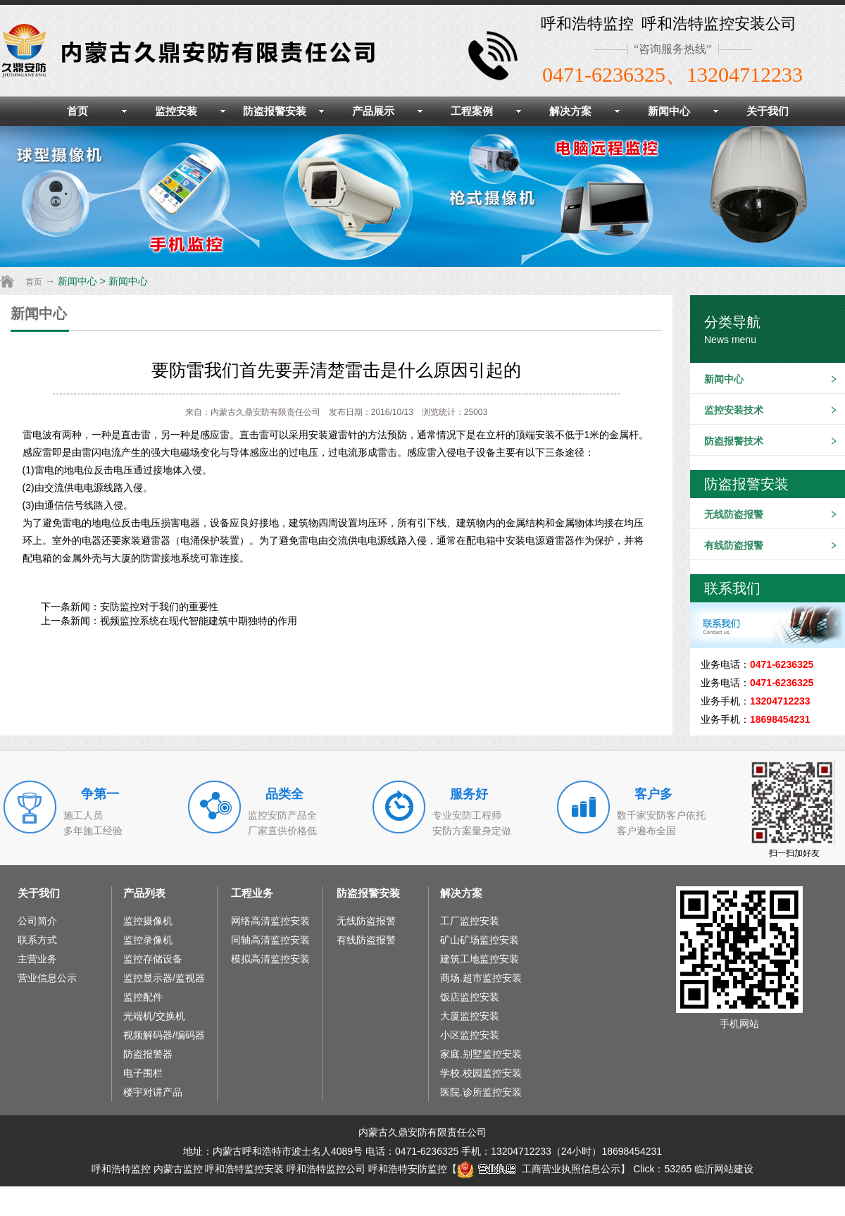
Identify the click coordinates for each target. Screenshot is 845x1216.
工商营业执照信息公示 (538, 1168)
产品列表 (144, 893)
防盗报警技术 (733, 441)
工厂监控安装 (469, 920)
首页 (77, 111)
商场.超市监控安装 (481, 978)
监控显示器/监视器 (164, 978)
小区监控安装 (469, 1035)
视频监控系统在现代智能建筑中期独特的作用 (198, 620)
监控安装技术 (733, 410)
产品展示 (373, 111)
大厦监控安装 (469, 1016)
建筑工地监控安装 (479, 958)
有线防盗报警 (733, 545)
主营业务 (37, 958)
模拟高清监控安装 (270, 958)
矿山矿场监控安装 (479, 939)
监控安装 (176, 111)
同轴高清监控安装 (270, 939)
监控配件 (143, 997)
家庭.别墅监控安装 (481, 1054)
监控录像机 (148, 939)
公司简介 (37, 920)
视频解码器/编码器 (164, 1035)
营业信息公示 (47, 978)
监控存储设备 (152, 958)
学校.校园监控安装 (481, 1073)
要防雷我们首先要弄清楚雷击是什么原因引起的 (336, 370)
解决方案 (570, 111)
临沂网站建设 (723, 1168)
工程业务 (252, 893)
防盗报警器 (148, 1054)
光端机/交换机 (154, 1016)
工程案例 (472, 111)
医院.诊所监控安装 (481, 1092)
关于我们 (767, 111)
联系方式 (37, 939)
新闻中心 (669, 111)
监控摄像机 (148, 920)
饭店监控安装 (469, 997)
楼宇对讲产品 (152, 1092)
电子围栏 (143, 1073)
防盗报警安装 (274, 111)
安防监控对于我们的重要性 (159, 606)
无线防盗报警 (733, 514)
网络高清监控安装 (270, 920)
